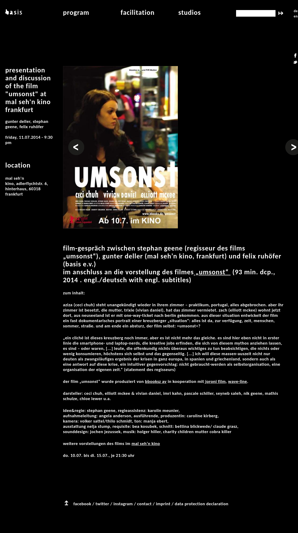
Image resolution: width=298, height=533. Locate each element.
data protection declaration (201, 504)
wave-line (237, 381)
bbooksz (153, 381)
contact (144, 504)
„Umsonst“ (212, 272)
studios (189, 12)
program (76, 12)
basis (13, 12)
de (296, 11)
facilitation (138, 12)
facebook (82, 504)
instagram (123, 504)
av (163, 381)
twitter (102, 504)
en (296, 16)
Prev (72, 142)
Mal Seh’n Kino (146, 443)
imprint (163, 504)
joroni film (215, 381)
